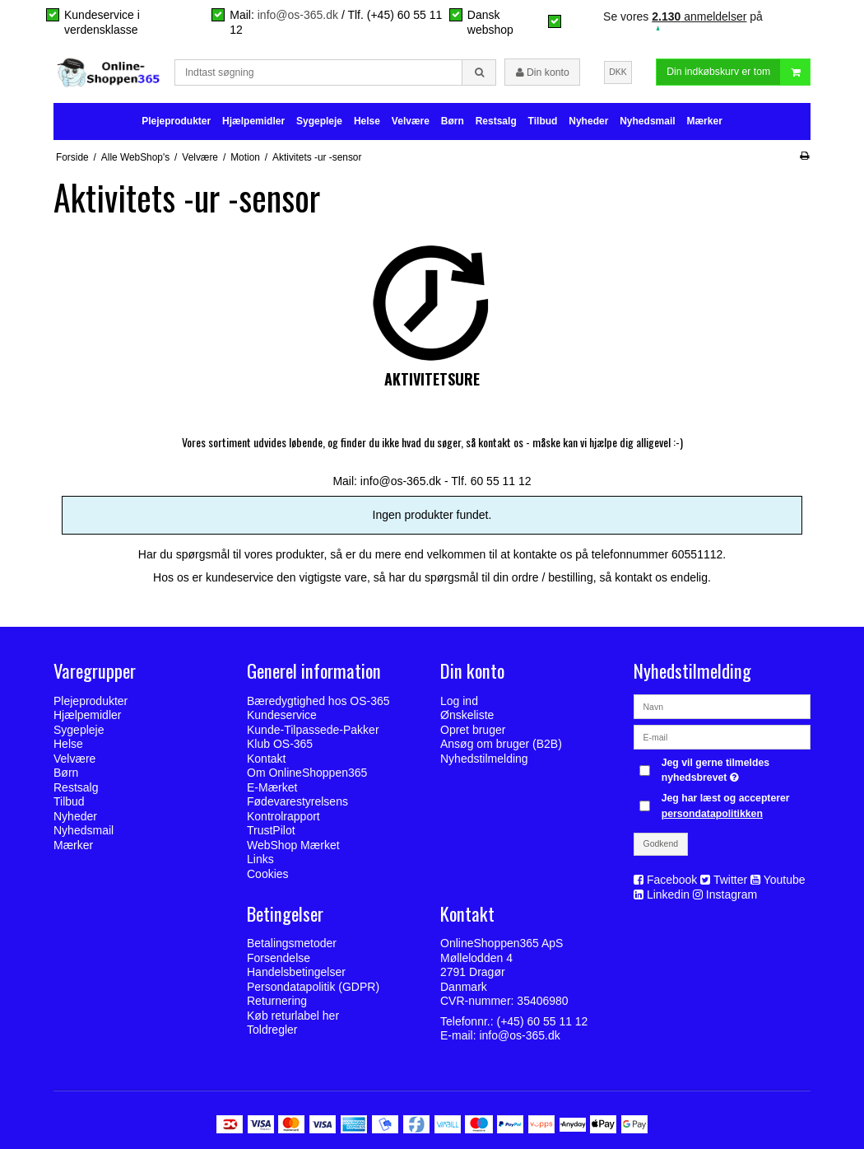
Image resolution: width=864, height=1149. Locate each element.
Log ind (459, 701)
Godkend (661, 843)
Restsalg (496, 121)
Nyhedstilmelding (484, 758)
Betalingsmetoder (292, 943)
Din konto (542, 72)
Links (260, 859)
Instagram (731, 894)
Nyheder (588, 121)
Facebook (672, 879)
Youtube (785, 879)
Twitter (730, 879)
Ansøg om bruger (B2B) (501, 743)
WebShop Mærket (293, 845)
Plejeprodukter (176, 121)
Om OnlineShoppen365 (307, 772)
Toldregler (272, 1029)
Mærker (704, 121)
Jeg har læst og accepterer (726, 805)
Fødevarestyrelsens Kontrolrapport (297, 809)
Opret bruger (472, 729)
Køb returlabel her (293, 1015)
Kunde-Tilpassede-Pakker (313, 729)
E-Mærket (272, 787)
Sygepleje (319, 121)
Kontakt (266, 758)
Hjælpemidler (253, 121)
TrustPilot (271, 830)
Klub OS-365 (280, 743)
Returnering (277, 1000)
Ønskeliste (467, 715)
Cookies (268, 873)
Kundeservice (282, 715)
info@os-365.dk (298, 14)
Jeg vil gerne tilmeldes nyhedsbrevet (735, 769)
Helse (367, 121)
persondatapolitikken (712, 814)
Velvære (411, 121)
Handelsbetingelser (296, 972)
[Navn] (722, 705)
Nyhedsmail (647, 121)
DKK (618, 72)
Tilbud (543, 121)
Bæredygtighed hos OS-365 (318, 701)
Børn (452, 121)
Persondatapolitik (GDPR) (313, 986)
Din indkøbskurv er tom (738, 72)
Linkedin (668, 894)
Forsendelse (278, 958)
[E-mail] (722, 735)
